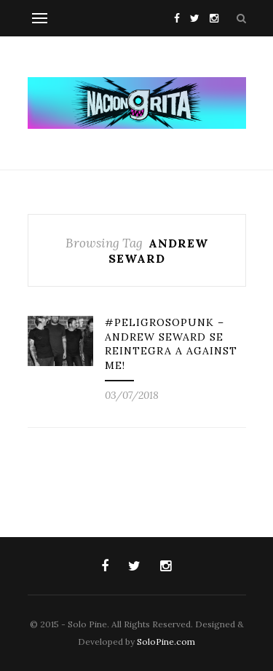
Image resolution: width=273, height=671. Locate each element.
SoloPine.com (166, 641)
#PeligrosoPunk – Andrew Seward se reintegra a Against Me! (171, 344)
